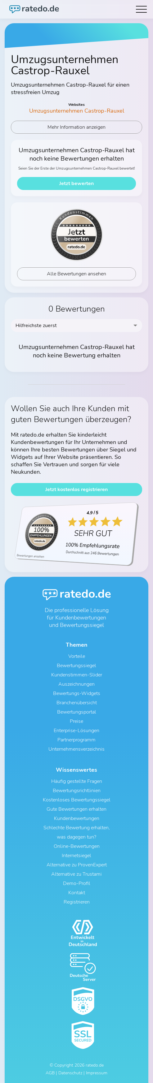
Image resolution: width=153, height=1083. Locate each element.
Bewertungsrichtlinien (77, 790)
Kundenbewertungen (76, 818)
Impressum (96, 1073)
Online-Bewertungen (77, 846)
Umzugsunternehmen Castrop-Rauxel (76, 110)
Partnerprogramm (76, 739)
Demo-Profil (76, 883)
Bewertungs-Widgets (76, 693)
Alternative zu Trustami (76, 874)
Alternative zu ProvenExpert (77, 864)
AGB (50, 1073)
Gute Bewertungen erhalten (76, 809)
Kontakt (76, 892)
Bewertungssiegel (76, 665)
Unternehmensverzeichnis (76, 749)
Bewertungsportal (76, 712)
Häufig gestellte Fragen (76, 781)
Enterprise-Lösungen (76, 730)
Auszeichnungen (76, 684)
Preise (76, 721)
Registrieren (77, 902)
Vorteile (76, 656)
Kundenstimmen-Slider (76, 674)
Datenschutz (70, 1073)
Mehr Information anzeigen (76, 127)
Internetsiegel (76, 855)
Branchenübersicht (76, 702)
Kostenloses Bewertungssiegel (76, 799)
